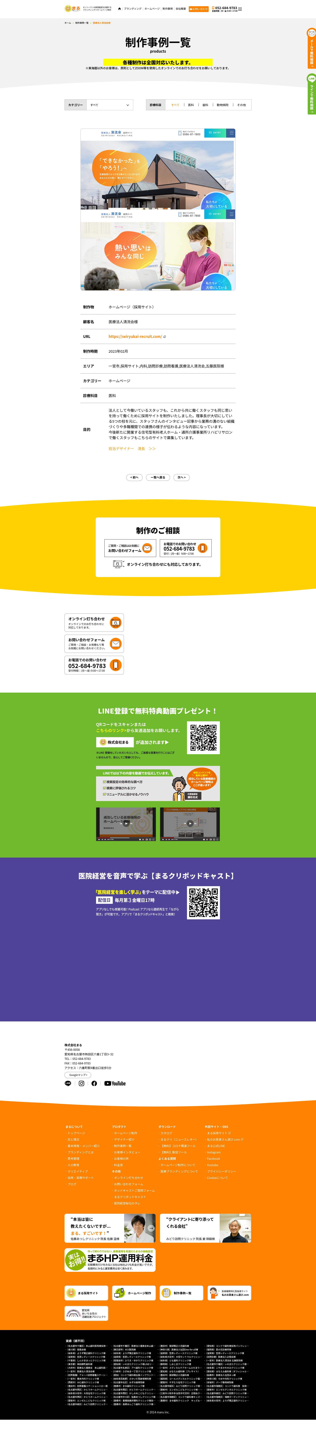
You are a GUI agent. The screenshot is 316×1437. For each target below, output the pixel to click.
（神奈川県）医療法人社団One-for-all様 (178, 1349)
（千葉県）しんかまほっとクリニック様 (86, 1360)
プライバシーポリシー (221, 1171)
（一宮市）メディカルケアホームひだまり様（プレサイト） (187, 1367)
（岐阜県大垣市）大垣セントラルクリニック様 (181, 1356)
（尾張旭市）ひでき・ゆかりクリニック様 (132, 1360)
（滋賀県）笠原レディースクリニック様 (178, 1353)
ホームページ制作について (178, 1165)
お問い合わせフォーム (128, 1184)
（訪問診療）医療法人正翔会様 (220, 1356)
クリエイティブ (78, 1171)
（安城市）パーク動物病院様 (219, 1382)
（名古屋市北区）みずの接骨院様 (128, 1382)
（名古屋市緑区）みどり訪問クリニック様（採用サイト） (233, 1393)
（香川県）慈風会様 (76, 1349)
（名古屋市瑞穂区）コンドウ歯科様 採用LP (227, 1385)
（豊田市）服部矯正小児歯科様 (173, 1345)
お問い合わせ (200, 9)
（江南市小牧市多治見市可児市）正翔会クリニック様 (184, 1393)
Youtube (212, 1165)
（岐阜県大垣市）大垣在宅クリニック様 (86, 1393)
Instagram (214, 1152)
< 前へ (134, 477)
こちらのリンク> (111, 730)
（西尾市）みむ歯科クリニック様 (82, 1382)
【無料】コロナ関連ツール (178, 1146)
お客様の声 (121, 1158)
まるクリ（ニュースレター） (179, 1139)
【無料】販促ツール (174, 1152)
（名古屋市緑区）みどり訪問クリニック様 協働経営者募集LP (189, 1385)
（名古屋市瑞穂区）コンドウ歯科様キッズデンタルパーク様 (187, 1396)
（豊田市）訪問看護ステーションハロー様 (87, 1385)
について (217, 1177)
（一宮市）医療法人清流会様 (80, 1371)
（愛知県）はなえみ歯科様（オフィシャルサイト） (230, 1371)
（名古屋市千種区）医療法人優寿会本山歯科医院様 (137, 1345)
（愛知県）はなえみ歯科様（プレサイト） (179, 1371)
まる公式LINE (216, 1146)
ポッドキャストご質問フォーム (134, 1190)
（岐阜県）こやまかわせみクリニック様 (224, 1367)
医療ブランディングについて (179, 1171)
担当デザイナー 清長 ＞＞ (132, 448)
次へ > (181, 477)
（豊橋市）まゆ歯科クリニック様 (129, 1385)
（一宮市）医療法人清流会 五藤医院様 (224, 1360)
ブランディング (133, 8)
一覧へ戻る (158, 477)
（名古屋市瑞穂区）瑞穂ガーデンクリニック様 (228, 1396)
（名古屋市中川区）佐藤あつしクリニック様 (133, 1396)
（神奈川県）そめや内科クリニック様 (223, 1378)
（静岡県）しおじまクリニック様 (174, 1364)
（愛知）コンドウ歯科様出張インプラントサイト (136, 1374)
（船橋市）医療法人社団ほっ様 (220, 1374)
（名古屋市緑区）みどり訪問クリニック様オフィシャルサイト (96, 1404)
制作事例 (168, 8)
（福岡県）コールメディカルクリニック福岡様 (181, 1378)
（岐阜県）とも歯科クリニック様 (174, 1360)
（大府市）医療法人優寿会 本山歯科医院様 (88, 1367)
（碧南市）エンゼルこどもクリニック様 (86, 1400)
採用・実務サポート (81, 1177)
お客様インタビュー (127, 1152)
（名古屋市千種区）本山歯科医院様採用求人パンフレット (94, 1345)
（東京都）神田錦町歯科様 (79, 1364)
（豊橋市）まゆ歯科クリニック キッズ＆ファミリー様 (185, 1400)
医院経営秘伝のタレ (127, 1203)
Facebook (213, 1158)
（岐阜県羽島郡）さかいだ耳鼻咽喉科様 (131, 1378)
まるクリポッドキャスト (130, 1197)
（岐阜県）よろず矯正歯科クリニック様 (86, 1353)
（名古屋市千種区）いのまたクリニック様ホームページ (232, 1364)
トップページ (76, 1133)
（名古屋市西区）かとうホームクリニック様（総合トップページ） (99, 1396)
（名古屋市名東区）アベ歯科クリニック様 (132, 1367)
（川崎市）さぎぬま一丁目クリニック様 (131, 1371)
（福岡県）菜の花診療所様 (218, 1349)
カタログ (166, 1133)
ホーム (68, 22)
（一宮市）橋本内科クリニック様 (82, 1378)
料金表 (118, 1165)
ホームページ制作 (125, 1133)
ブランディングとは (81, 1152)
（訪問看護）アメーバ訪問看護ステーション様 (89, 1374)
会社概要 (181, 8)
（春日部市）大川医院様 (124, 1349)
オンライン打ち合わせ (128, 1177)
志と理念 (73, 1139)
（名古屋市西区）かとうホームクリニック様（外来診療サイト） (98, 1389)
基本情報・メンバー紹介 (84, 1146)
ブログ (72, 1184)
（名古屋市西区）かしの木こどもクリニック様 (135, 1393)
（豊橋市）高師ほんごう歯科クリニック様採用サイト (138, 1404)
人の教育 (73, 1165)
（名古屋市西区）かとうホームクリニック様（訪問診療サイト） (143, 1389)
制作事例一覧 (82, 22)
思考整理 (73, 1158)
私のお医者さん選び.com (223, 1139)
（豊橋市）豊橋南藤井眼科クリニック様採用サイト (137, 1400)
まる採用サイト (217, 1133)
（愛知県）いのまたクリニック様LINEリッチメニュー (138, 1364)
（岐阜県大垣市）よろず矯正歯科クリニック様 (228, 1400)
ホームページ (152, 8)
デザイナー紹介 (124, 1139)
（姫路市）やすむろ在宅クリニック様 (177, 1382)
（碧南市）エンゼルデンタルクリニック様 (226, 1389)
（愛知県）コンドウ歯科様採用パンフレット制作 (229, 1345)
